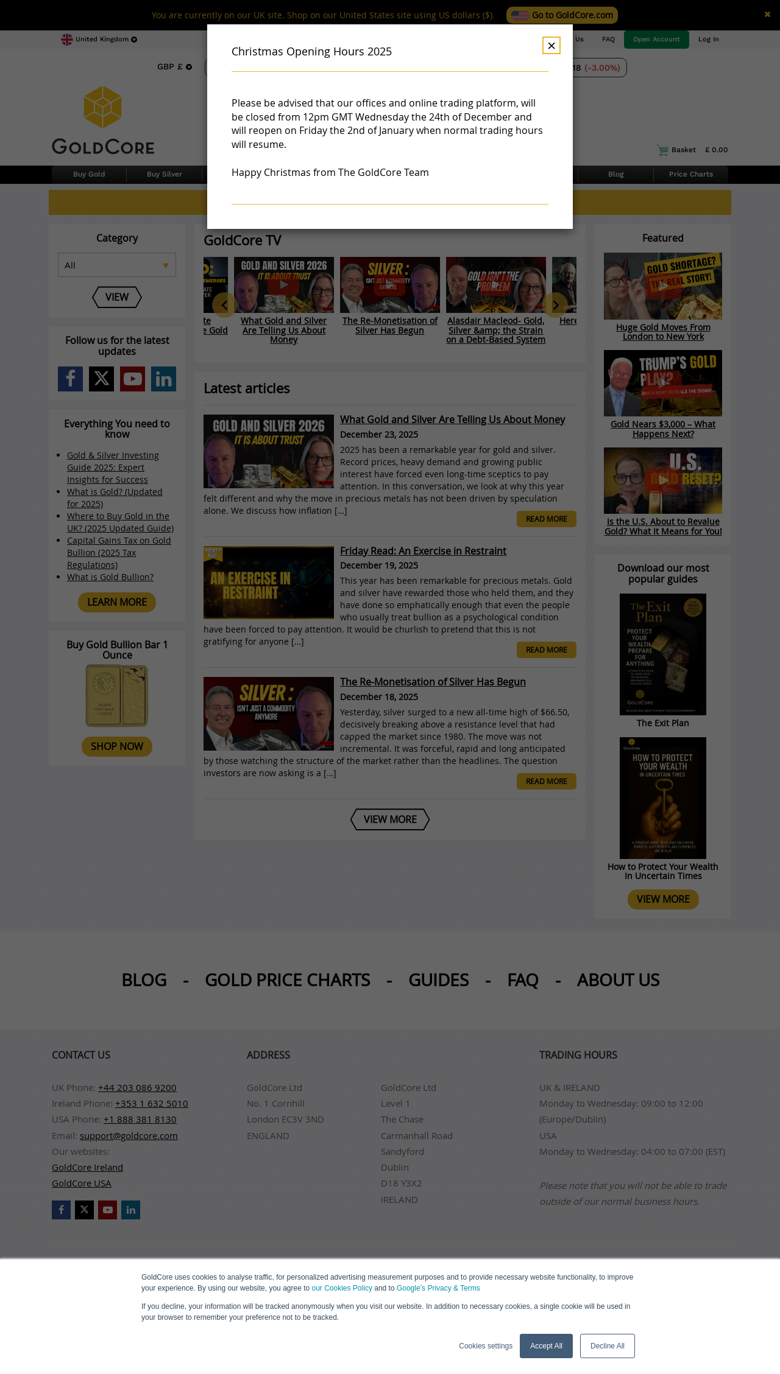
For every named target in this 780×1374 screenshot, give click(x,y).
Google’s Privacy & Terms (438, 1288)
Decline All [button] (607, 1346)
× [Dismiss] (551, 45)
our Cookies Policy (342, 1288)
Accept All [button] (546, 1346)
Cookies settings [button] (485, 1346)
